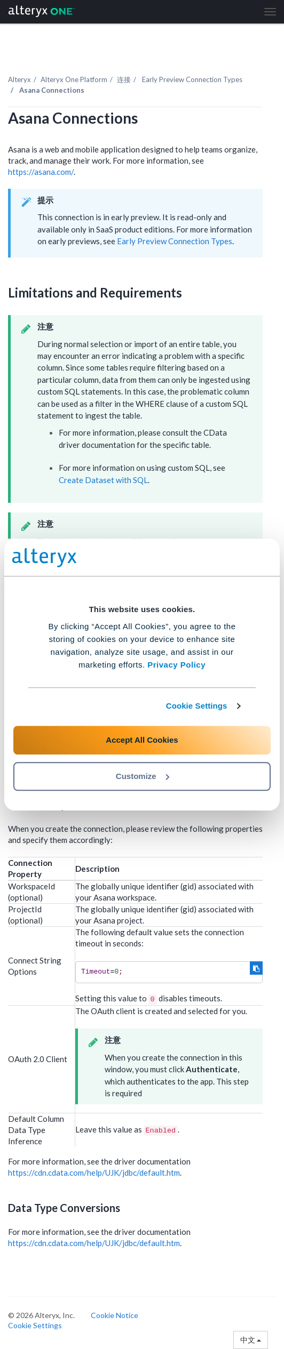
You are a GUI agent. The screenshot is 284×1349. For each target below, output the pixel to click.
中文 (250, 1339)
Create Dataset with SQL (103, 480)
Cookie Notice (114, 1315)
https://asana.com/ (41, 171)
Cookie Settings (196, 705)
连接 (124, 79)
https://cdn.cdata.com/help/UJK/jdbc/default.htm (94, 1172)
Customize (142, 776)
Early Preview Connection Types (174, 241)
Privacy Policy (176, 664)
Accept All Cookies (142, 739)
